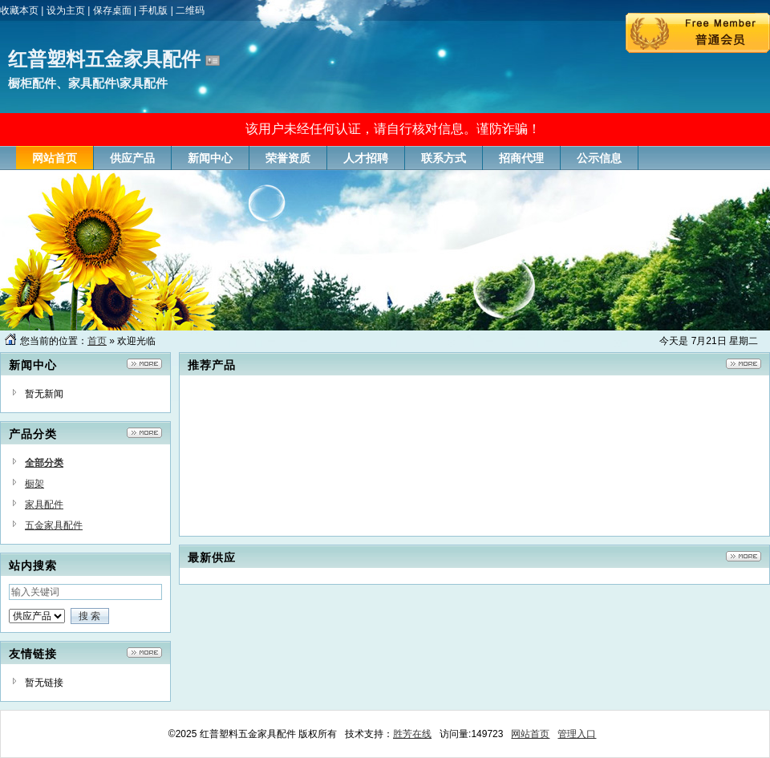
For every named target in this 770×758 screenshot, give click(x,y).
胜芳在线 (412, 734)
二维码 (190, 10)
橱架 (34, 483)
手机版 (153, 10)
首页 (97, 341)
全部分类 (44, 462)
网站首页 (530, 734)
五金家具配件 (54, 525)
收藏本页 (19, 10)
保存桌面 (112, 10)
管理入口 (576, 734)
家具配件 (44, 504)
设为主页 (66, 10)
